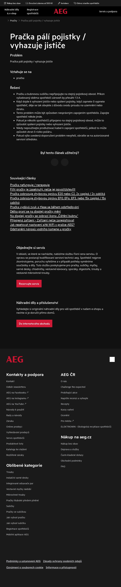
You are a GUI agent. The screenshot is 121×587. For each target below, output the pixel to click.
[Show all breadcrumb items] (5, 20)
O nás (64, 381)
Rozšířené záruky (15, 454)
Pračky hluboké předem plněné (22, 500)
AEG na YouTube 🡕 (16, 403)
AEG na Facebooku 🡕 (17, 392)
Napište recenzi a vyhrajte (74, 398)
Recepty (65, 403)
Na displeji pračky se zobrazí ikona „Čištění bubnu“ (44, 216)
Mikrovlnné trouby (15, 494)
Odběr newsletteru (16, 386)
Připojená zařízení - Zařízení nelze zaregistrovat (42, 220)
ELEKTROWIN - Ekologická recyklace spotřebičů (86, 426)
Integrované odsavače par (19, 483)
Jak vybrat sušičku (16, 522)
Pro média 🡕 (67, 420)
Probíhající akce (69, 392)
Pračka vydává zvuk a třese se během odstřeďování (44, 207)
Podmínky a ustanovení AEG (23, 561)
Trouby (10, 471)
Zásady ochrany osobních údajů (62, 561)
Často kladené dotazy (72, 454)
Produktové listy (14, 443)
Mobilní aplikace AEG (17, 534)
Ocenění (65, 415)
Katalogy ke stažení (16, 449)
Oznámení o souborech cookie (24, 567)
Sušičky (10, 505)
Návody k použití (15, 409)
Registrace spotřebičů (17, 528)
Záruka (10, 420)
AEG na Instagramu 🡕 (17, 398)
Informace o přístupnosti (61, 567)
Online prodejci (14, 426)
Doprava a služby (70, 449)
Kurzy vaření (67, 409)
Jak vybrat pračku (15, 517)
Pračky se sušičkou (16, 511)
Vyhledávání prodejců (17, 432)
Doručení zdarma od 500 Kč (39, 3)
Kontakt (10, 381)
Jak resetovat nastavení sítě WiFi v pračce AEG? (42, 224)
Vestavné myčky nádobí (18, 488)
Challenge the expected (73, 386)
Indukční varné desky (17, 477)
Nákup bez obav (12, 3)
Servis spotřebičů (15, 437)
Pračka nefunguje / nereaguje (30, 185)
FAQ (63, 466)
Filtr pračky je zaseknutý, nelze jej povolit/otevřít (42, 189)
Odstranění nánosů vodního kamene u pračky (40, 229)
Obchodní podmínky (71, 460)
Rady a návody (14, 415)
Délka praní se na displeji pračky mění (35, 211)
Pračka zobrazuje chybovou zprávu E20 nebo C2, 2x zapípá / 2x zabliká (57, 193)
